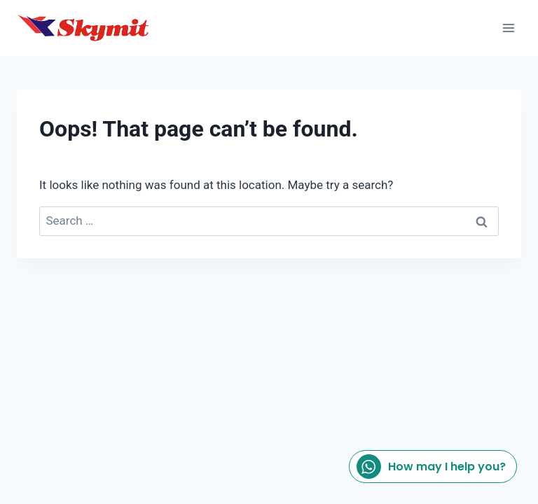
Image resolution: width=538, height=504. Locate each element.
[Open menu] (508, 27)
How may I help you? (431, 466)
